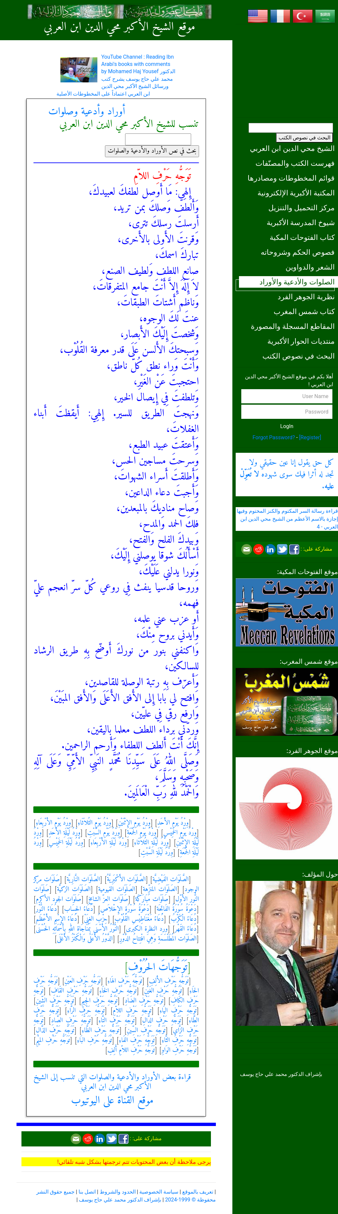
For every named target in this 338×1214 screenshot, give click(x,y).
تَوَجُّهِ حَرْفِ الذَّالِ (55, 1030)
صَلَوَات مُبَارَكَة (151, 899)
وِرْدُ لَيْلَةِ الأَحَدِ (65, 833)
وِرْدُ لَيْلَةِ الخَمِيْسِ (66, 843)
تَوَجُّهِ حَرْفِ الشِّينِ (55, 1001)
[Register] (310, 437)
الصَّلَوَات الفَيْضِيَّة (170, 879)
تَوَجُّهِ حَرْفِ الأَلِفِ (168, 981)
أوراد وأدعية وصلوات (86, 111)
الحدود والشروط (118, 1192)
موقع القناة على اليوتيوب (112, 1100)
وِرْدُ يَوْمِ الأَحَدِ (172, 823)
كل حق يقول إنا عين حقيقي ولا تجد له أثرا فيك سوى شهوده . (287, 474)
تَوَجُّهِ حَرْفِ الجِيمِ (99, 1001)
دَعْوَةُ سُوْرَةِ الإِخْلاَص (125, 909)
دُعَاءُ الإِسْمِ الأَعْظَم (56, 919)
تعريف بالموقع (197, 1192)
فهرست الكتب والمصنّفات (295, 163)
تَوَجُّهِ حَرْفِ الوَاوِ (178, 1050)
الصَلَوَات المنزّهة (160, 889)
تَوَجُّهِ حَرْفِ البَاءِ (94, 1040)
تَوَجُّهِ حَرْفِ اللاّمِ (132, 1011)
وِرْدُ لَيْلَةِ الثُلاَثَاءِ (151, 843)
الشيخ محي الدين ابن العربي (292, 148)
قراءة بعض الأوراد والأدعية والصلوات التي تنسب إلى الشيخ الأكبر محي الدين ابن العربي (112, 1082)
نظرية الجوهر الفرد (306, 296)
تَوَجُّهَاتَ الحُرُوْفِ (157, 967)
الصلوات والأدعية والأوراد (297, 281)
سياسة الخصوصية (158, 1192)
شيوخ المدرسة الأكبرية (301, 222)
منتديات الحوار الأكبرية (301, 341)
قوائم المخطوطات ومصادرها (291, 178)
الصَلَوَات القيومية (116, 889)
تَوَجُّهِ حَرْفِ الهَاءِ (124, 981)
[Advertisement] (287, 71)
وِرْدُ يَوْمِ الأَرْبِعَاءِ (53, 823)
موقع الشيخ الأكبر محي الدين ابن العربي (119, 27)
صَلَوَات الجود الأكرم (58, 899)
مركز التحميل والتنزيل (301, 207)
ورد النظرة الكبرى (147, 929)
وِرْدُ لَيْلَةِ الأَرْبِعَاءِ (108, 843)
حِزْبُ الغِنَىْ (96, 919)
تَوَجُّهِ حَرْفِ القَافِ (71, 991)
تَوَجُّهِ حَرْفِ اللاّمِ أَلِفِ (131, 1050)
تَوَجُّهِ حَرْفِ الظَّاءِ (100, 1030)
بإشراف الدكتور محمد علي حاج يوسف (120, 1200)
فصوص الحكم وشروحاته (298, 252)
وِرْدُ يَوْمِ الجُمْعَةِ (141, 833)
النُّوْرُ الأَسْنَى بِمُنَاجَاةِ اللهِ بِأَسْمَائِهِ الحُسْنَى (77, 929)
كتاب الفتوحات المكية (302, 237)
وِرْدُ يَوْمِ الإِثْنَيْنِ (134, 823)
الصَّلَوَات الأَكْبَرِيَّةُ (126, 879)
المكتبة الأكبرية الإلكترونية (296, 192)
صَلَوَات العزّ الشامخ (108, 899)
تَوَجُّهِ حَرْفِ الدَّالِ (161, 1020)
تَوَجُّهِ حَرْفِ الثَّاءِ (179, 1040)
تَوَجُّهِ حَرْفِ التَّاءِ (116, 1020)
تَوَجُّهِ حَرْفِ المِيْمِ (53, 1040)
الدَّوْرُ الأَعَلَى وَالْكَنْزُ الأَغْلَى (85, 939)
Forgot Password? (274, 437)
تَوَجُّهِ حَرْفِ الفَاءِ (137, 1040)
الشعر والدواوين (310, 267)
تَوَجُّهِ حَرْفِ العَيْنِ (82, 981)
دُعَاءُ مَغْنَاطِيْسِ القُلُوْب (139, 919)
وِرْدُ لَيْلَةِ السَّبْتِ (157, 852)
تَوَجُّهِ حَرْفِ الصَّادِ (71, 1020)
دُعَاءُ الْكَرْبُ (184, 919)
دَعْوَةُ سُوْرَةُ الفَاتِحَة (176, 909)
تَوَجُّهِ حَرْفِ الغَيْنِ (163, 991)
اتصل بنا (87, 1192)
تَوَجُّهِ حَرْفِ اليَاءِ (177, 1011)
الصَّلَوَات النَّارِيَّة (83, 879)
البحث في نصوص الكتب (304, 137)
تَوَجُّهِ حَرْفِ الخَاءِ (118, 991)
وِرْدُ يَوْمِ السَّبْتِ (103, 833)
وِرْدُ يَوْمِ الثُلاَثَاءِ (94, 823)
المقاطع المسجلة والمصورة (293, 326)
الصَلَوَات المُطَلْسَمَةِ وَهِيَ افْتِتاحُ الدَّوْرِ (158, 939)
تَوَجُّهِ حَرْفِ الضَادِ (144, 1001)
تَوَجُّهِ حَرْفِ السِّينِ (146, 1030)
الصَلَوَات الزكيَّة (73, 889)
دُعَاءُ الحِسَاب (78, 909)
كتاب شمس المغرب (304, 311)
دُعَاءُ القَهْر (186, 929)
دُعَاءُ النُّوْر (46, 909)
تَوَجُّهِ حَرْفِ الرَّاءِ (86, 1011)
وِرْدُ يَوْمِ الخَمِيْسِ (179, 833)
